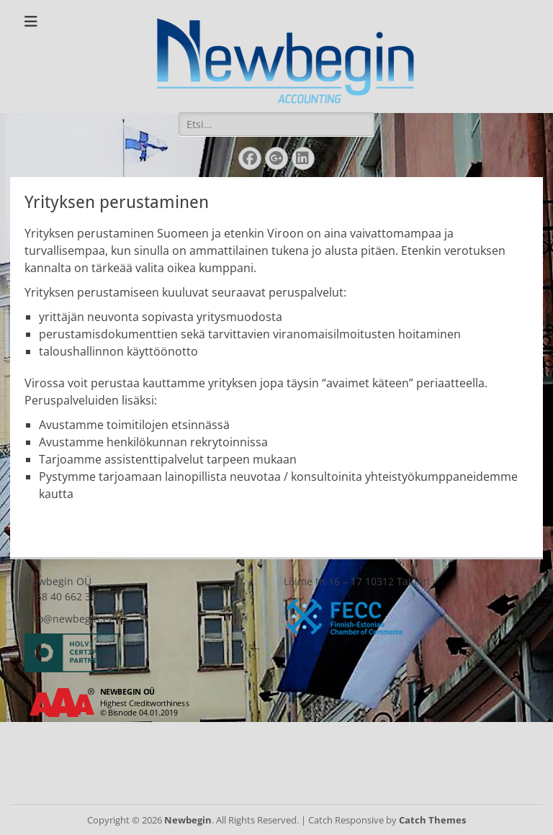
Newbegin (188, 819)
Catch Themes (432, 819)
